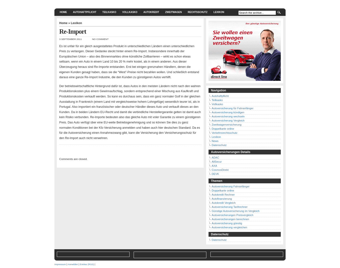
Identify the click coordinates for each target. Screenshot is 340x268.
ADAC (215, 157)
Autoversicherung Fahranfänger (230, 186)
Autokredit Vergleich (224, 202)
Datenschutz (219, 145)
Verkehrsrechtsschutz (224, 132)
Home (63, 12)
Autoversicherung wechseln (228, 116)
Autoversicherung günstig (227, 223)
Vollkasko (129, 12)
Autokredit (151, 12)
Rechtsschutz (198, 12)
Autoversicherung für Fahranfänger (233, 108)
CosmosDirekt (220, 169)
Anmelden (73, 264)
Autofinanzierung (222, 198)
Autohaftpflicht (84, 12)
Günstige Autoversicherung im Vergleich (235, 211)
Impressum (60, 264)
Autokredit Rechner (223, 194)
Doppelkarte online (223, 128)
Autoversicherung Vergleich (228, 120)
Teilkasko (109, 12)
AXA (214, 165)
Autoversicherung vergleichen (229, 227)
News (215, 141)
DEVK (215, 173)
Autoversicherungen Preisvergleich (232, 215)
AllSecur (217, 161)
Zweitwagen (173, 12)
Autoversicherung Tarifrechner (230, 206)
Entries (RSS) (87, 264)
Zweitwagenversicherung (227, 124)
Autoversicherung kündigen (228, 112)
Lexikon (219, 12)
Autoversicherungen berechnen (230, 219)
